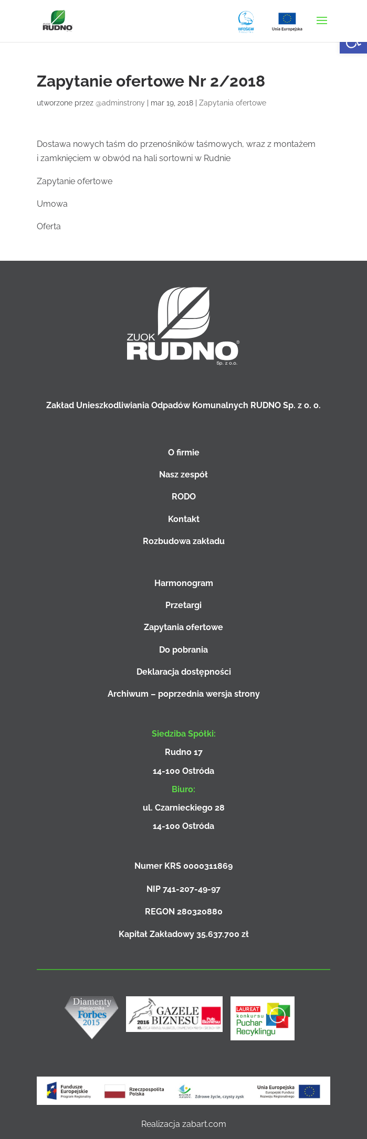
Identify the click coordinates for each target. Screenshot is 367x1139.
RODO (184, 497)
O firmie (184, 452)
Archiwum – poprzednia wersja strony (184, 694)
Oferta (49, 226)
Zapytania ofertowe (232, 103)
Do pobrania (183, 650)
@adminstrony (120, 103)
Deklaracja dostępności (184, 672)
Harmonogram (183, 583)
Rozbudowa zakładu (184, 541)
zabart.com (204, 1124)
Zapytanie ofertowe (74, 181)
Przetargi (183, 605)
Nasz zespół (183, 475)
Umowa (52, 204)
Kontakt (184, 519)
